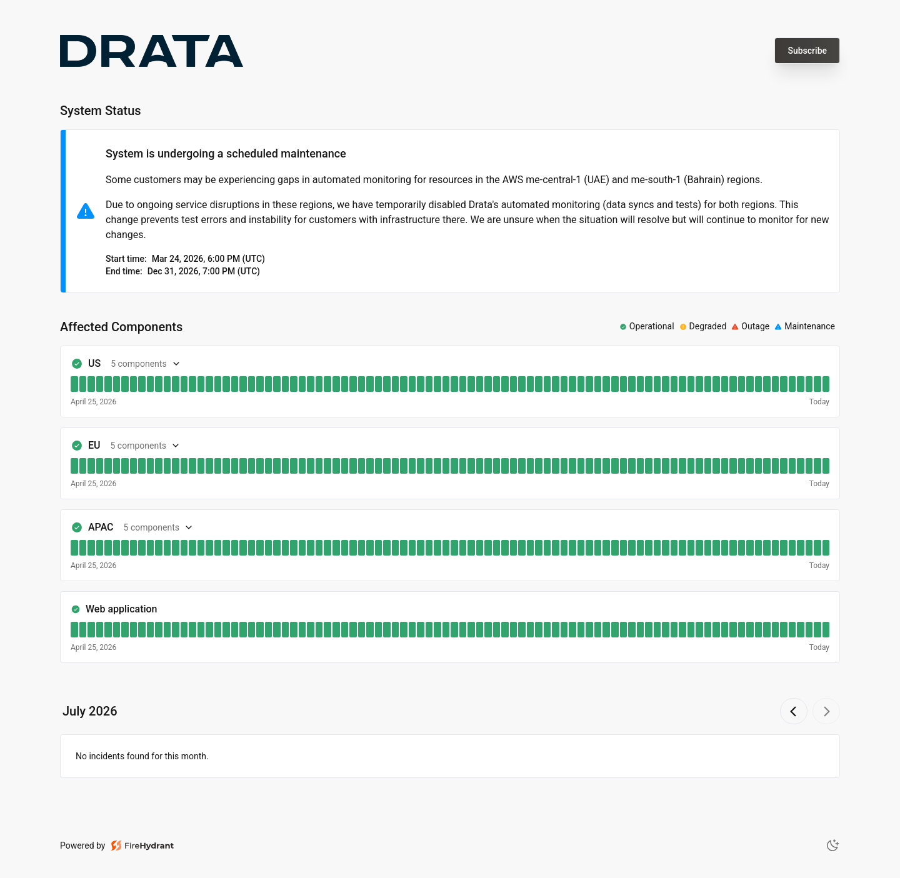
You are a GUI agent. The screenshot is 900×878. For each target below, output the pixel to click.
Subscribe (807, 51)
